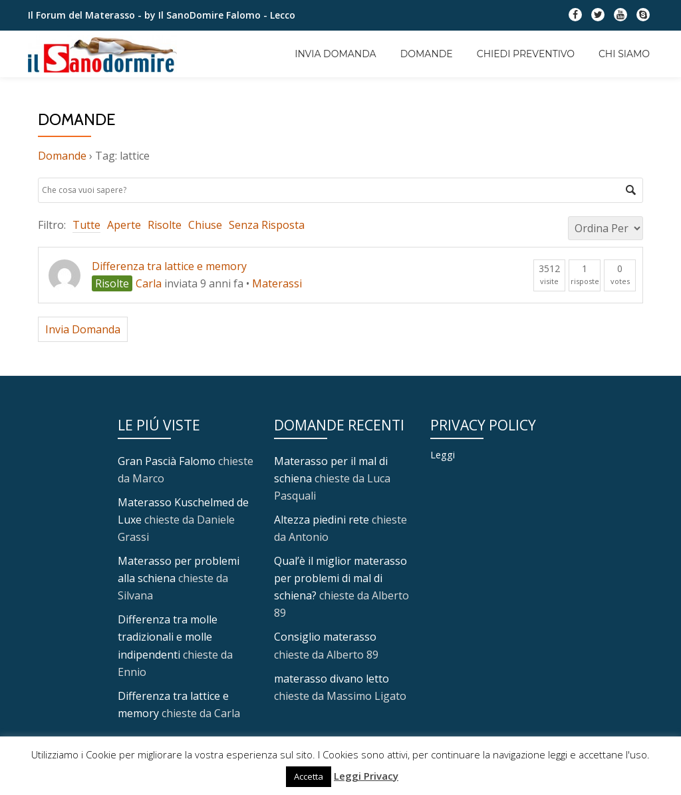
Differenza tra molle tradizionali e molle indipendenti (167, 636)
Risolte (165, 225)
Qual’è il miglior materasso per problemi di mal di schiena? (340, 578)
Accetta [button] (308, 776)
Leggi (443, 454)
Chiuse (205, 225)
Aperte (124, 225)
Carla (149, 283)
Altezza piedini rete (321, 519)
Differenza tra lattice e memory (169, 266)
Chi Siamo (624, 54)
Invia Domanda (335, 54)
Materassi (277, 283)
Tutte (86, 225)
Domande (426, 54)
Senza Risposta (267, 225)
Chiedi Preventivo (526, 54)
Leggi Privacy (366, 775)
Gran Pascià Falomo (166, 461)
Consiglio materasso (325, 636)
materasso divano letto (331, 678)
